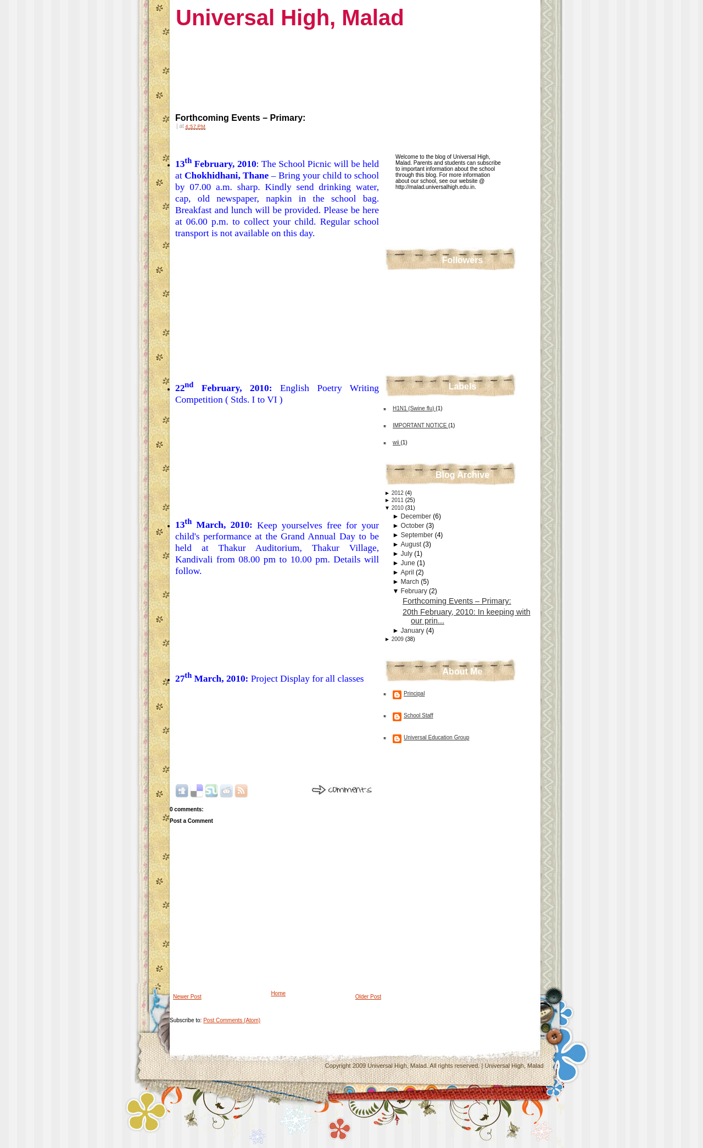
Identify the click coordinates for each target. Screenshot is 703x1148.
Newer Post (187, 997)
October (413, 526)
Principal (414, 693)
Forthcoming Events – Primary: (240, 117)
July (408, 554)
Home (278, 993)
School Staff (418, 715)
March (411, 582)
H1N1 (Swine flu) (414, 408)
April (408, 572)
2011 (398, 500)
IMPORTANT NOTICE (420, 425)
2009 (398, 639)
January (413, 630)
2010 (398, 508)
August (412, 544)
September (418, 535)
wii (396, 442)
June (409, 563)
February (415, 591)
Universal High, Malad (290, 17)
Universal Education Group (437, 737)
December (417, 516)
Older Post (368, 997)
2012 (398, 493)
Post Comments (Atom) (231, 1020)
